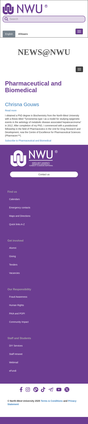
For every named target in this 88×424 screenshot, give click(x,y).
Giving (12, 256)
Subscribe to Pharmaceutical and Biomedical (28, 140)
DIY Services (16, 345)
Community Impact (19, 322)
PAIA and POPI (17, 313)
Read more (10, 110)
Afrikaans (23, 34)
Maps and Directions (19, 216)
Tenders (13, 264)
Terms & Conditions (52, 401)
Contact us (44, 174)
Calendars (14, 199)
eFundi (12, 370)
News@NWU (44, 52)
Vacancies (14, 273)
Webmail (13, 362)
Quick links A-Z (17, 224)
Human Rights (16, 305)
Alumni (12, 248)
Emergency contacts (19, 207)
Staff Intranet (15, 354)
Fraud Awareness (18, 296)
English (9, 34)
